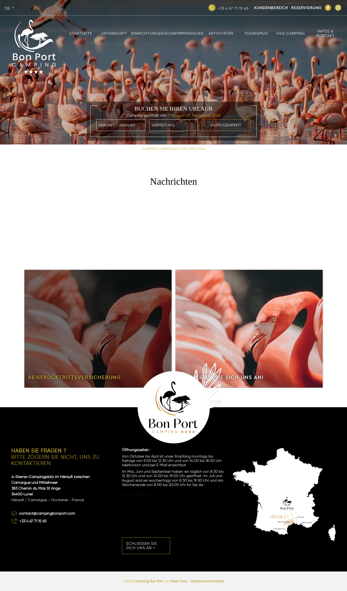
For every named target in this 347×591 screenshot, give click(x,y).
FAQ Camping (291, 33)
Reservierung (306, 7)
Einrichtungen (147, 33)
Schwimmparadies (184, 33)
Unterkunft (114, 33)
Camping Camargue (159, 149)
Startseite (80, 33)
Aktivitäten (221, 33)
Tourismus (256, 33)
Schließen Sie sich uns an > (141, 545)
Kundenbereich (271, 7)
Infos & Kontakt (326, 33)
